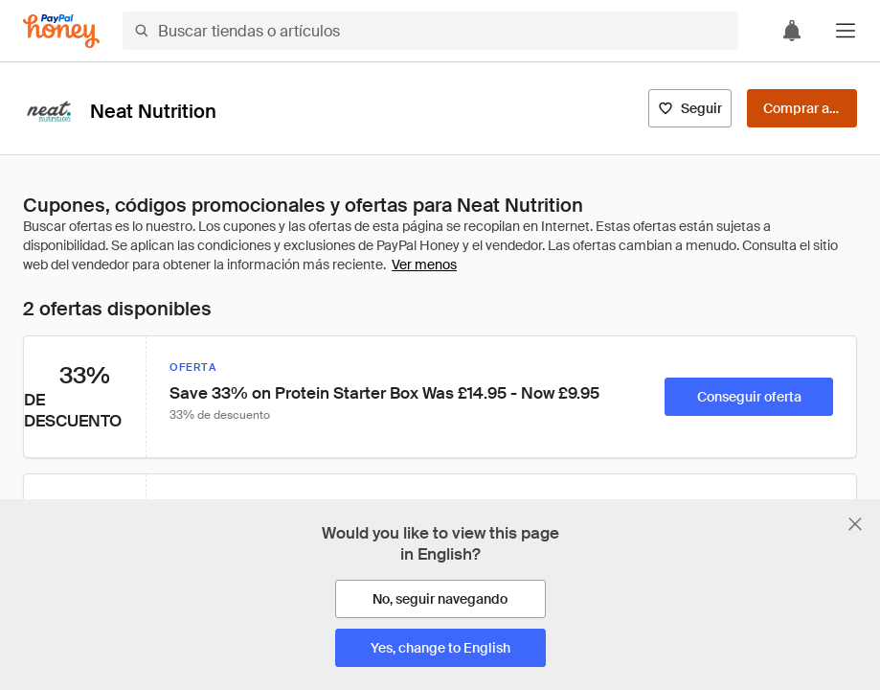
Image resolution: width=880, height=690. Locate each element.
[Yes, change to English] (440, 648)
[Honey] (61, 31)
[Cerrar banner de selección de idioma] (855, 524)
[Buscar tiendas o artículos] (430, 31)
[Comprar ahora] (802, 108)
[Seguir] (690, 108)
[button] (845, 30)
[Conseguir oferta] (749, 397)
